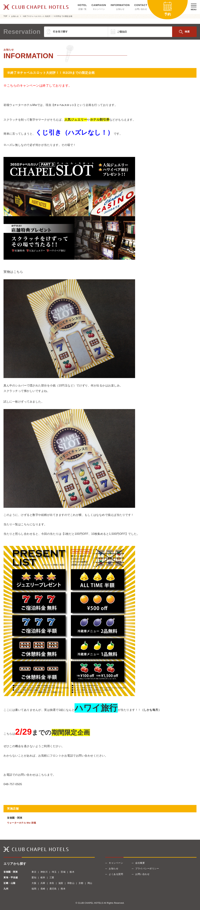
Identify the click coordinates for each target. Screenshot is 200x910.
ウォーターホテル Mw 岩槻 (21, 822)
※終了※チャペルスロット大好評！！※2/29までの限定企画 (47, 16)
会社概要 (140, 863)
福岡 (34, 888)
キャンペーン (99, 9)
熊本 (63, 888)
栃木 (72, 872)
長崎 (43, 888)
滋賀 (60, 883)
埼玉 (54, 872)
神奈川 (44, 872)
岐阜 (43, 877)
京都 (81, 883)
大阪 (34, 883)
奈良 (51, 883)
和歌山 (71, 883)
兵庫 (43, 883)
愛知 (34, 877)
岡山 (90, 883)
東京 (34, 872)
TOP (5, 16)
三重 (51, 877)
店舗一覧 (82, 9)
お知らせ (120, 9)
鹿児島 (53, 888)
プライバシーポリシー (147, 868)
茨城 (63, 872)
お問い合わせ (141, 9)
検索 (187, 31)
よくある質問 (116, 874)
